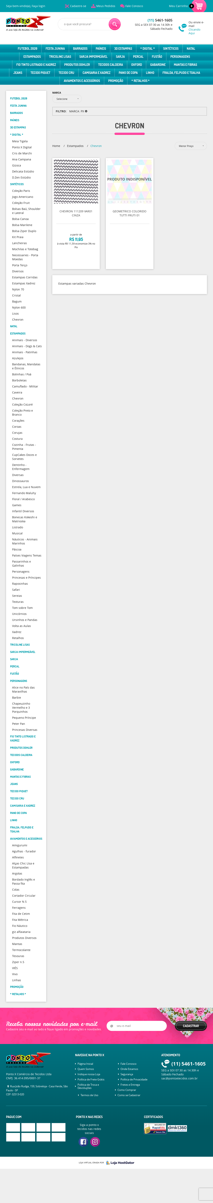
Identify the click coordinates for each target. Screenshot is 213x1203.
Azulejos (17, 358)
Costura (17, 439)
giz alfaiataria (21, 932)
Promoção (115, 81)
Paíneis (101, 48)
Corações (18, 420)
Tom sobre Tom (22, 608)
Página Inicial (85, 1064)
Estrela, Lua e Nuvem (26, 487)
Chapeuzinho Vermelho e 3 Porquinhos (21, 708)
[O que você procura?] (115, 24)
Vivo (15, 974)
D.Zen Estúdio (21, 177)
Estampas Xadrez (23, 283)
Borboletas (19, 380)
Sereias (17, 596)
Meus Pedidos (105, 6)
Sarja (120, 57)
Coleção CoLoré (22, 404)
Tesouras (18, 956)
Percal (138, 57)
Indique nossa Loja (89, 1074)
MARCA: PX (76, 111)
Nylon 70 (18, 289)
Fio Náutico (19, 926)
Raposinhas (20, 583)
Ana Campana (21, 159)
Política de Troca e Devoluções (88, 1086)
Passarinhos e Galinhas (21, 563)
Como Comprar (127, 1090)
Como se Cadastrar (129, 1095)
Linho (150, 73)
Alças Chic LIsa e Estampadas (23, 865)
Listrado (17, 527)
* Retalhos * (140, 81)
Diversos (18, 271)
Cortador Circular (24, 895)
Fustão (157, 57)
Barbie (16, 697)
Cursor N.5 (19, 902)
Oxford (136, 65)
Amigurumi (19, 845)
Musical (17, 533)
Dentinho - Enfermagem (20, 467)
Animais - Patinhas (24, 352)
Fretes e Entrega (130, 1084)
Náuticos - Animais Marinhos (25, 541)
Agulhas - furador (24, 851)
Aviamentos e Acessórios (82, 81)
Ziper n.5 (18, 962)
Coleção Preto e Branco (22, 412)
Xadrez (16, 632)
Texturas (18, 602)
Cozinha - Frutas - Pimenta (24, 447)
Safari (16, 590)
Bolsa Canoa (20, 219)
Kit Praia (17, 237)
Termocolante (21, 950)
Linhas (16, 980)
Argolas (17, 873)
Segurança (127, 1074)
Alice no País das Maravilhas (23, 689)
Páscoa (16, 549)
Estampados (32, 57)
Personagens (180, 57)
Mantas (17, 944)
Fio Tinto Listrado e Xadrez (36, 65)
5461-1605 (160, 20)
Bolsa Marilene (22, 225)
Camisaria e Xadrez (96, 73)
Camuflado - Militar (25, 386)
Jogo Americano (22, 197)
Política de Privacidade (134, 1079)
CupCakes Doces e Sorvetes (24, 457)
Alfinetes (18, 857)
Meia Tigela (20, 141)
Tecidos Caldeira (110, 65)
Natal (191, 48)
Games (16, 505)
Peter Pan (18, 724)
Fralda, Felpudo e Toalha (181, 73)
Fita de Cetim (21, 914)
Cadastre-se (78, 6)
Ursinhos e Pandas (24, 620)
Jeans (17, 73)
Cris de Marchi (22, 153)
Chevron (17, 319)
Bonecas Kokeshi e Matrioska (24, 519)
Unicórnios (19, 614)
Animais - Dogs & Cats (27, 346)
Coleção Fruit (21, 203)
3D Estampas (123, 48)
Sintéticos (170, 48)
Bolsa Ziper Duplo (24, 231)
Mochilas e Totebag (25, 249)
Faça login (38, 6)
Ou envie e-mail (198, 27)
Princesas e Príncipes (26, 577)
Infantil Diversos (23, 511)
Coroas (16, 427)
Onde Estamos (129, 1069)
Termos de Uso (89, 1095)
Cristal (16, 295)
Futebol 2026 (27, 48)
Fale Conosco (134, 6)
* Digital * (147, 48)
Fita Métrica (20, 920)
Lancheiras (19, 243)
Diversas (18, 475)
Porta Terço (19, 265)
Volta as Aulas (21, 626)
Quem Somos (86, 1069)
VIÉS (15, 968)
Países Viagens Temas (26, 555)
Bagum (17, 301)
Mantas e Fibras (185, 65)
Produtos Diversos (24, 938)
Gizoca (16, 165)
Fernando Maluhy (24, 493)
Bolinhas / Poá (21, 374)
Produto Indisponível (129, 181)
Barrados (80, 48)
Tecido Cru (66, 73)
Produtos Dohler (77, 65)
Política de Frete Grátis (91, 1079)
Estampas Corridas (25, 277)
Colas (15, 889)
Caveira (17, 392)
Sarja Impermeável (93, 57)
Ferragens (19, 908)
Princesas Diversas (24, 730)
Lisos (15, 313)
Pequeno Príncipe (24, 718)
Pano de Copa (128, 73)
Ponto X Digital (22, 147)
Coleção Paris (21, 191)
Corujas (17, 433)
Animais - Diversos (24, 340)
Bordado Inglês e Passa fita (23, 881)
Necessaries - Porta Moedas (25, 257)
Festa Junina (55, 48)
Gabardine (158, 65)
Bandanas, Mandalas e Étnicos (26, 366)
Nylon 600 (19, 307)
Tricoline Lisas (60, 57)
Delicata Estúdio (23, 171)
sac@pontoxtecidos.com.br (179, 1078)
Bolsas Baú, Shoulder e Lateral (26, 211)
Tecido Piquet (40, 73)
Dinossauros (20, 481)
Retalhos (18, 638)
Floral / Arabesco (23, 499)
